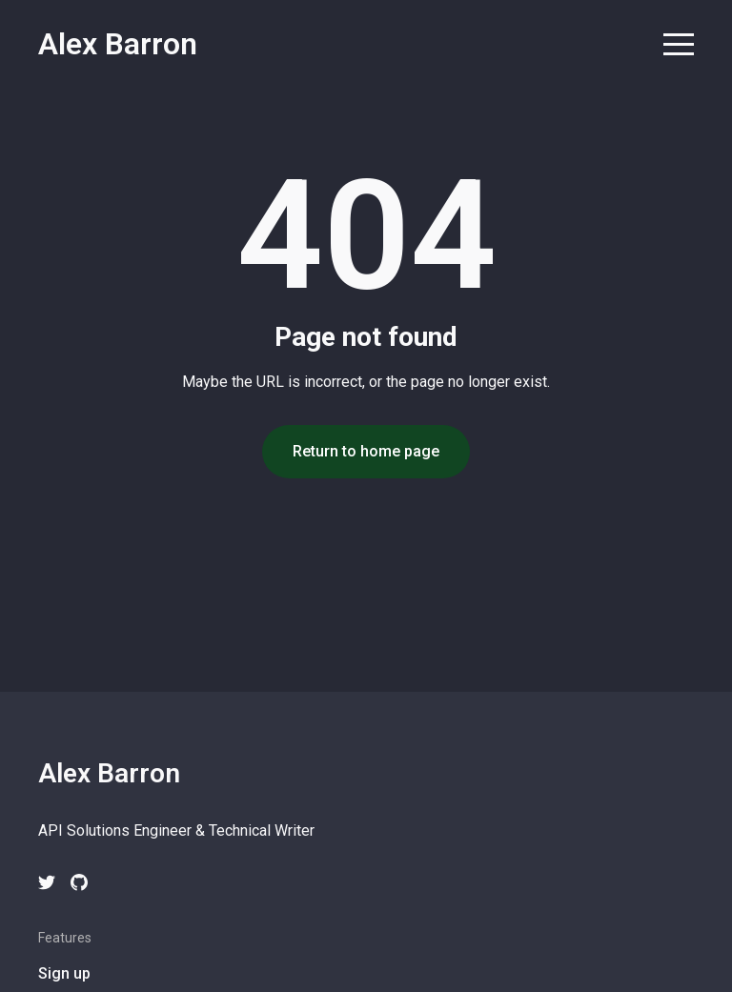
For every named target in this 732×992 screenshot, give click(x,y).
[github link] (79, 882)
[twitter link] (46, 882)
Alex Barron (117, 44)
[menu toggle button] (678, 46)
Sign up (64, 973)
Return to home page (366, 451)
